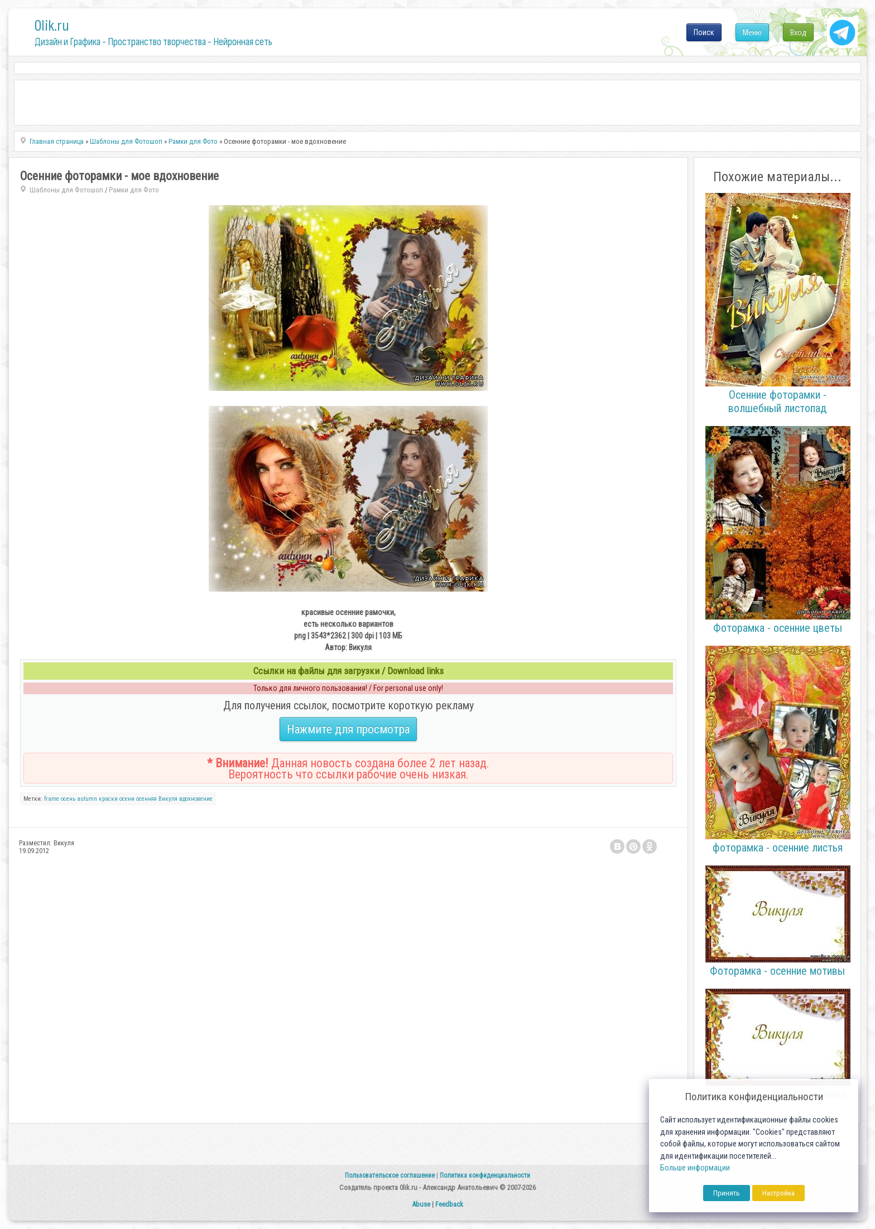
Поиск (704, 32)
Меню (752, 32)
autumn (87, 798)
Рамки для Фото (134, 190)
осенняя (146, 798)
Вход (798, 32)
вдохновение (196, 798)
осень (68, 798)
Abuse (421, 1204)
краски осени (116, 798)
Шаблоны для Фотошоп (66, 190)
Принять (726, 1193)
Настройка (778, 1193)
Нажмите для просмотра (348, 729)
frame (51, 798)
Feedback (449, 1204)
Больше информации (695, 1168)
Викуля (167, 798)
